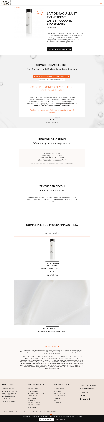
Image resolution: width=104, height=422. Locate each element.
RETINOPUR (31, 400)
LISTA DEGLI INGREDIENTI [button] (52, 346)
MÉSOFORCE (58, 391)
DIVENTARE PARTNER (87, 389)
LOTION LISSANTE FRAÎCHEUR (52, 265)
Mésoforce (32, 398)
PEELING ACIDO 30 (34, 405)
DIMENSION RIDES (59, 396)
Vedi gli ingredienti (52, 122)
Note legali (19, 412)
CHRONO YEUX (58, 403)
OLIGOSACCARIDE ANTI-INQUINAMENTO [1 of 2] (51, 79)
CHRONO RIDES (59, 389)
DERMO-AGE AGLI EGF (52, 329)
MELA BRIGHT (32, 407)
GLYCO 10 (57, 398)
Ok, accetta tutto (46, 419)
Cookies (27, 412)
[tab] (50, 119)
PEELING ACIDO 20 (34, 403)
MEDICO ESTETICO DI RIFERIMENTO (8, 398)
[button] (17, 254)
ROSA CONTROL (33, 391)
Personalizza (60, 419)
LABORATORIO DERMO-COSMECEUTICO (9, 394)
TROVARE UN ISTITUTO (88, 385)
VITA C (56, 400)
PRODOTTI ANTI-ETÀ (8, 389)
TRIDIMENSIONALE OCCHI (36, 393)
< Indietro (17, 7)
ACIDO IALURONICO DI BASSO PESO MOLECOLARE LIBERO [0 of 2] (51, 76)
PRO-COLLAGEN (33, 389)
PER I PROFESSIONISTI (9, 401)
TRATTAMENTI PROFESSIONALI (11, 391)
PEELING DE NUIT (59, 393)
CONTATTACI (84, 392)
